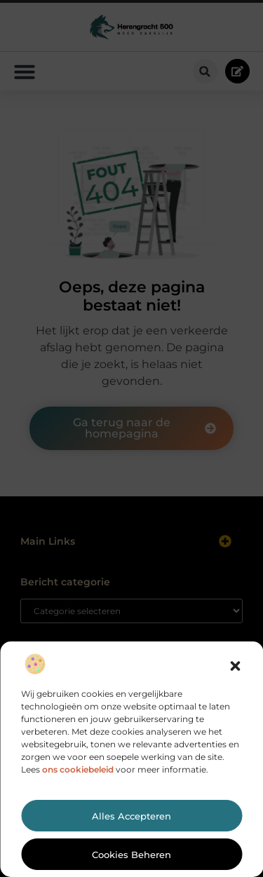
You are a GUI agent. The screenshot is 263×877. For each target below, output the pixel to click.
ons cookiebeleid (78, 769)
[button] (235, 666)
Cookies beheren (131, 854)
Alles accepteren (131, 816)
